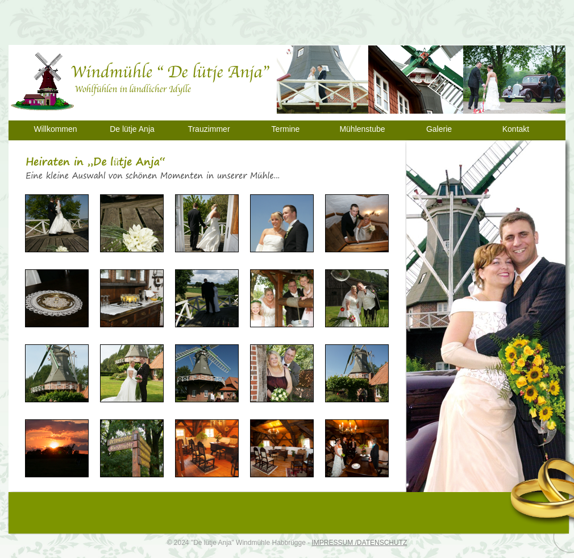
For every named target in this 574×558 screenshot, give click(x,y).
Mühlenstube (362, 129)
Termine (286, 129)
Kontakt (515, 129)
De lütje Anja (132, 129)
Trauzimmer (209, 129)
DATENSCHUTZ (382, 543)
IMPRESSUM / (334, 543)
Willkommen (55, 129)
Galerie (439, 129)
